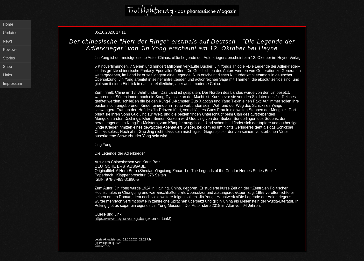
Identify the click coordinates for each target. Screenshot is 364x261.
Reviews (10, 50)
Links (7, 75)
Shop (7, 67)
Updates (10, 33)
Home (8, 24)
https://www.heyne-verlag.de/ (119, 219)
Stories (9, 58)
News (8, 41)
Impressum (12, 83)
